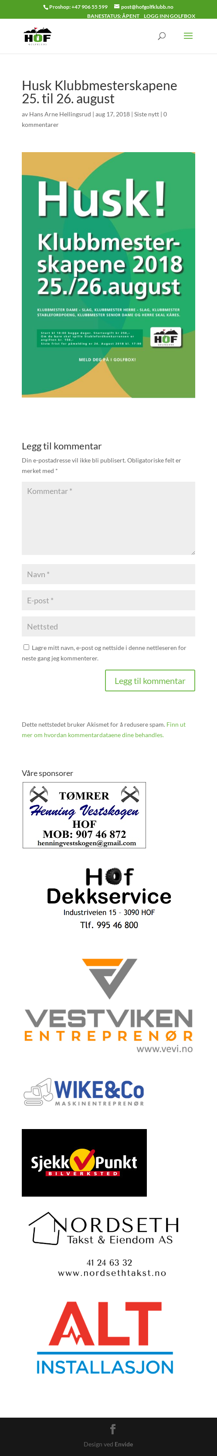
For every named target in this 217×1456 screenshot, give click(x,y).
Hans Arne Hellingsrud (60, 114)
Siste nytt (146, 114)
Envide (124, 1444)
